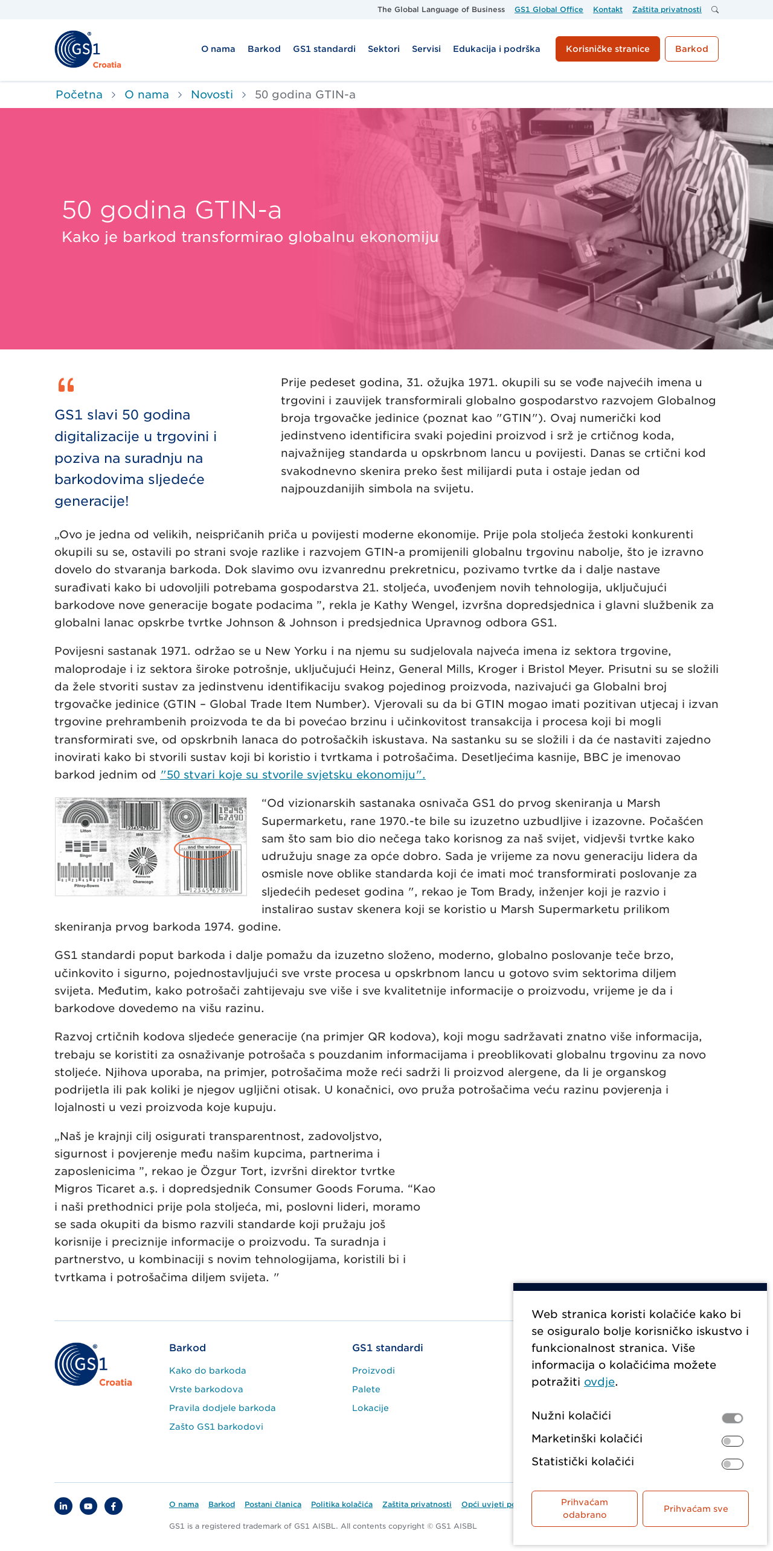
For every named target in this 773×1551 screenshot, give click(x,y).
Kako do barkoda (207, 1370)
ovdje (599, 1381)
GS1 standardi (387, 1348)
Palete (366, 1389)
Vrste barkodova (206, 1389)
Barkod (187, 1348)
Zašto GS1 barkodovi (216, 1427)
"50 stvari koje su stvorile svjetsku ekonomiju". (293, 774)
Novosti (212, 94)
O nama (146, 94)
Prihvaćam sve (696, 1509)
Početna (79, 94)
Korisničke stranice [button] (608, 49)
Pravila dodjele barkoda (222, 1408)
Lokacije (370, 1408)
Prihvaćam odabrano (584, 1508)
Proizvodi (373, 1370)
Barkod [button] (691, 49)
